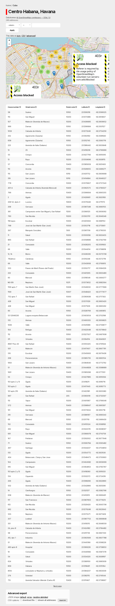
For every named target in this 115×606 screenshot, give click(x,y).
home (8, 5)
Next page (57, 586)
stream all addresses (46, 600)
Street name (30, 107)
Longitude (99, 107)
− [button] (9, 44)
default (23, 597)
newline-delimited (40, 597)
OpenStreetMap (96, 97)
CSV (24, 36)
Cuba (15, 5)
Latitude (85, 107)
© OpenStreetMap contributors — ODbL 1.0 (33, 18)
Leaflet (87, 97)
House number (13, 107)
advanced (31, 36)
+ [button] (9, 40)
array (29, 597)
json (18, 36)
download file (27, 600)
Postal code (70, 107)
